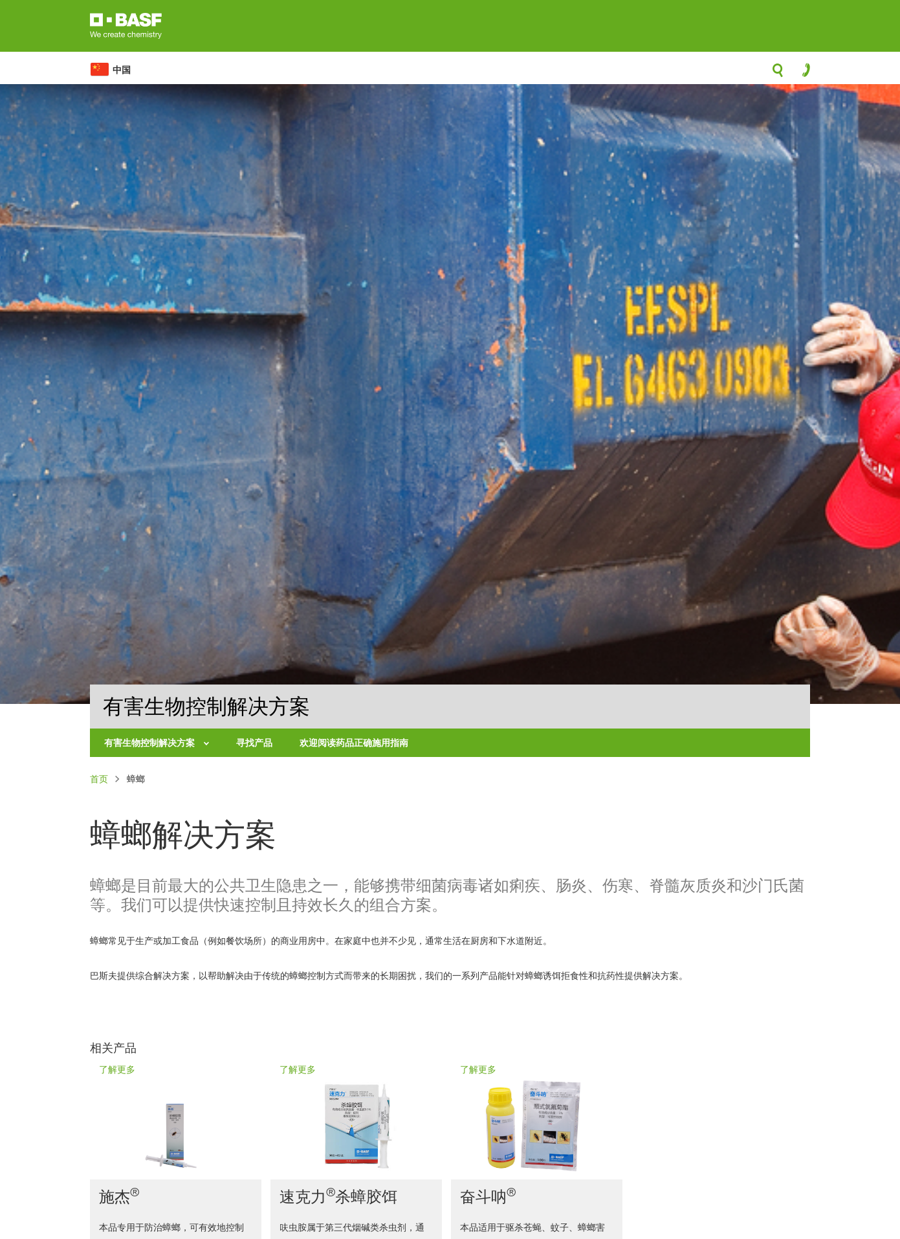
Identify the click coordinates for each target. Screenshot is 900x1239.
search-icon (777, 74)
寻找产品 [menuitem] (254, 742)
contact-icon (802, 73)
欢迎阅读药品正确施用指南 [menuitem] (354, 742)
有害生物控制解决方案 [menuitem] (150, 742)
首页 (99, 778)
